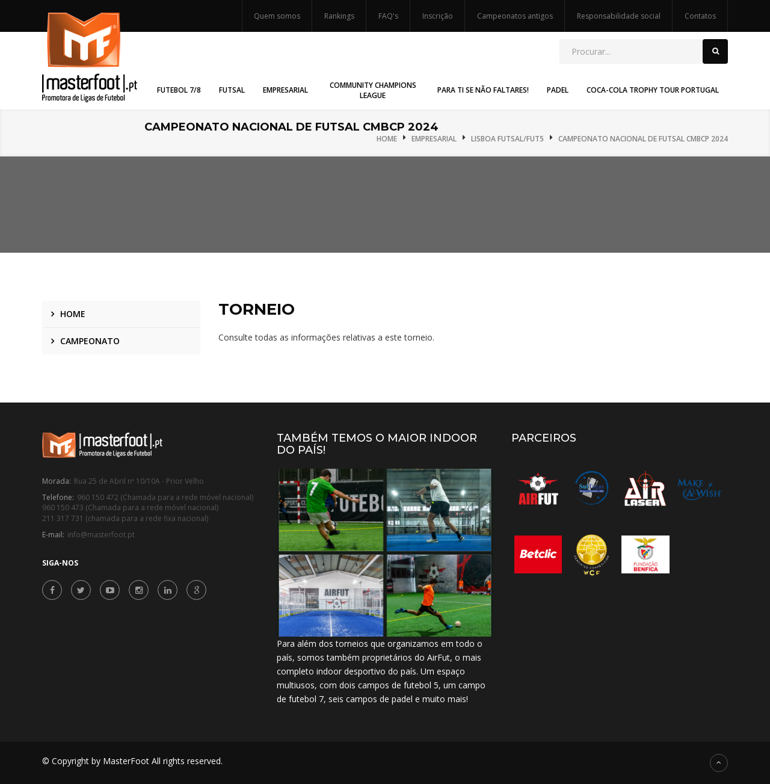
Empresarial (434, 139)
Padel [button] (557, 90)
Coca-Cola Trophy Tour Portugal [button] (653, 90)
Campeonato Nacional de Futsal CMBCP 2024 (643, 139)
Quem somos (277, 16)
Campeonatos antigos (515, 16)
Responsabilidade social (619, 16)
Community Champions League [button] (373, 90)
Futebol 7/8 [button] (179, 90)
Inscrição (437, 16)
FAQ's (388, 16)
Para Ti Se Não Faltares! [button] (483, 90)
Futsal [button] (232, 90)
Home (387, 139)
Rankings (339, 16)
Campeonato (90, 341)
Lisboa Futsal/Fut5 (507, 139)
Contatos (700, 16)
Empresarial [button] (285, 90)
